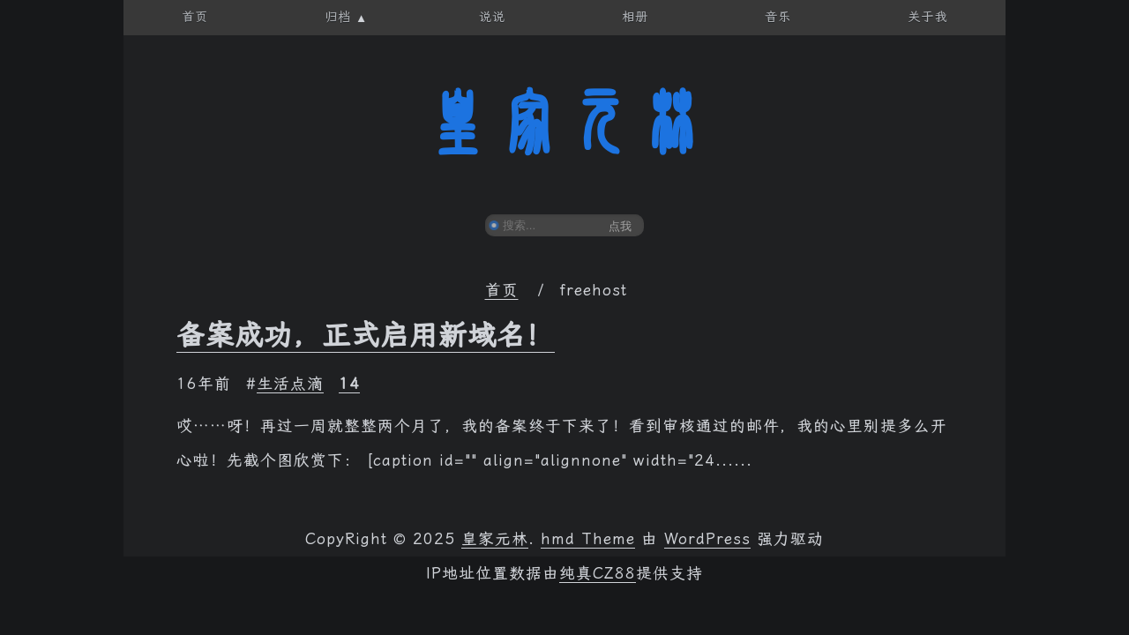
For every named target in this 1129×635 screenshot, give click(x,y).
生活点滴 (290, 383)
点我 (620, 226)
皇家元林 (564, 122)
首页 (502, 290)
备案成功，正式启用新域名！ (365, 335)
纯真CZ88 (597, 573)
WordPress (707, 539)
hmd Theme (588, 539)
